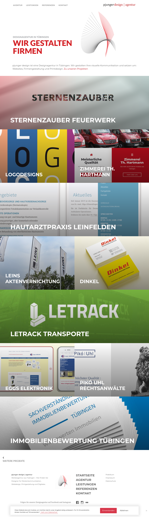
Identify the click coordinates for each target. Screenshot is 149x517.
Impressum (110, 478)
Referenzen (48, 5)
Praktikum (110, 475)
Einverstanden (108, 511)
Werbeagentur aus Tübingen (23, 478)
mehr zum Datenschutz (49, 512)
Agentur (17, 5)
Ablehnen (124, 511)
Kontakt (63, 5)
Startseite (85, 475)
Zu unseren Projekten (76, 68)
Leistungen (32, 5)
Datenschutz (111, 481)
